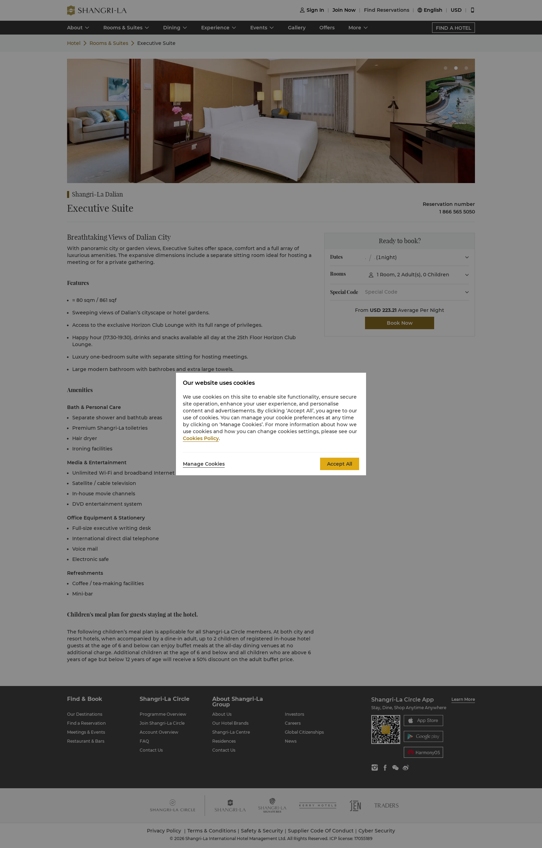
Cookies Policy (201, 438)
